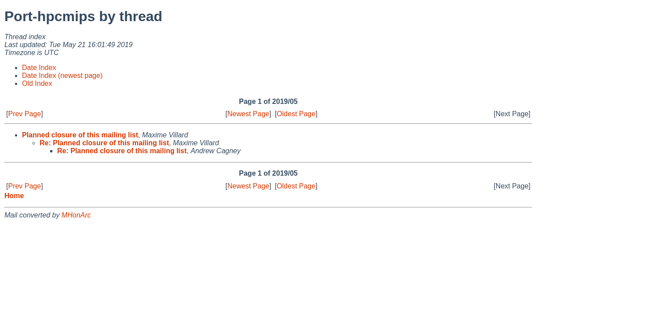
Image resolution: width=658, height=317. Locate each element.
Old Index (37, 83)
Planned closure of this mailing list (80, 135)
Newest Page (248, 114)
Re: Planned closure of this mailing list (104, 143)
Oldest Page (296, 114)
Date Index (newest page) (62, 75)
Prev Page (24, 114)
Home (14, 195)
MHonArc (76, 215)
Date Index (39, 67)
